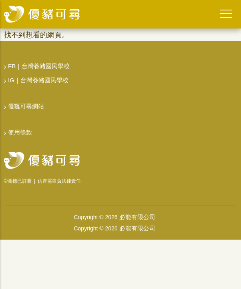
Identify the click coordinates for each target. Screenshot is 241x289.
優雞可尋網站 (26, 106)
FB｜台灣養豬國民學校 (39, 66)
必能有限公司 (137, 217)
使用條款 (20, 132)
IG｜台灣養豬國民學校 (38, 80)
